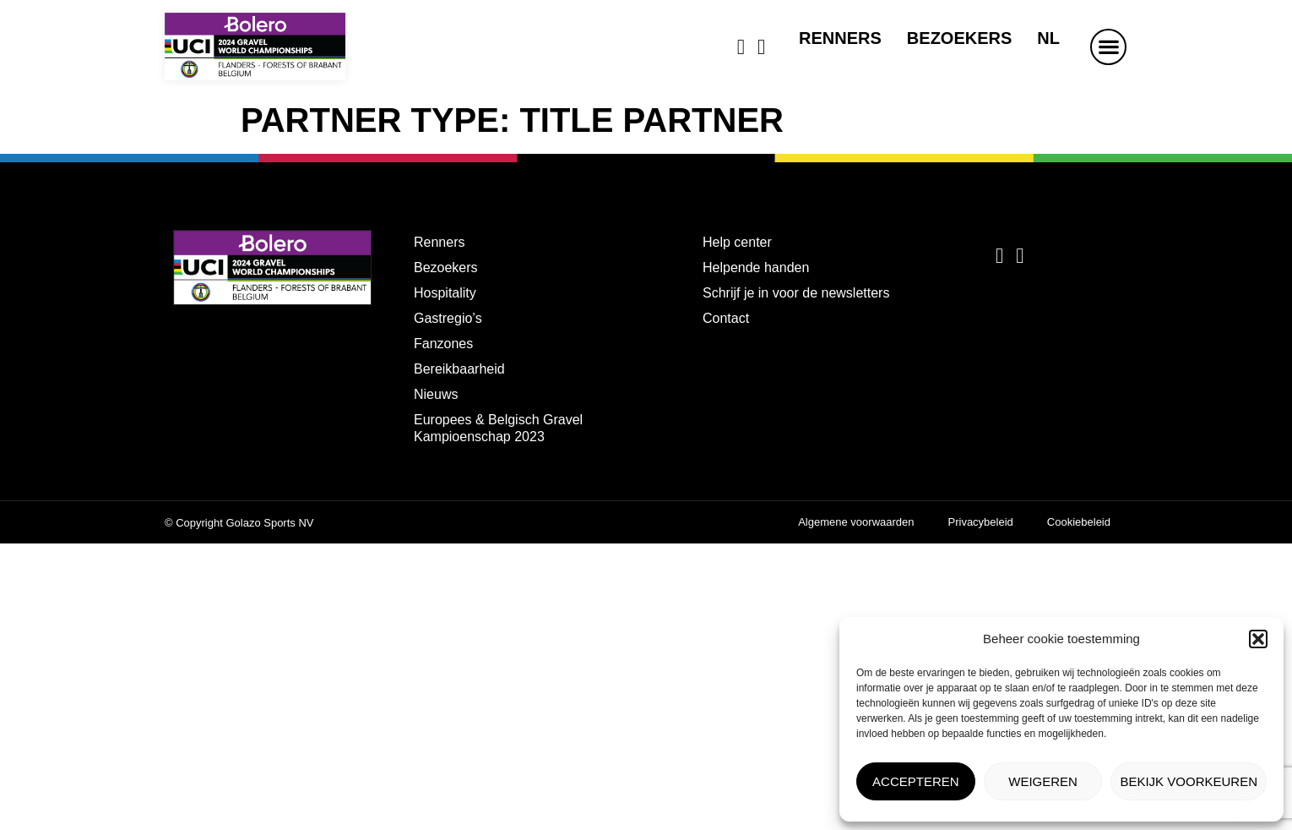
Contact (726, 318)
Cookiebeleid (1078, 522)
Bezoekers (959, 38)
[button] (1258, 639)
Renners (840, 38)
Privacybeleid (980, 522)
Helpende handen (756, 267)
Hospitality (445, 293)
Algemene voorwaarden (856, 522)
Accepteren (915, 781)
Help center (737, 242)
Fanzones (443, 343)
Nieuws (436, 394)
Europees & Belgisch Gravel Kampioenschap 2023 (498, 428)
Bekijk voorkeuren (1188, 781)
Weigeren (1043, 781)
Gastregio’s (448, 318)
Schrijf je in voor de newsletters (796, 293)
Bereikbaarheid (459, 369)
